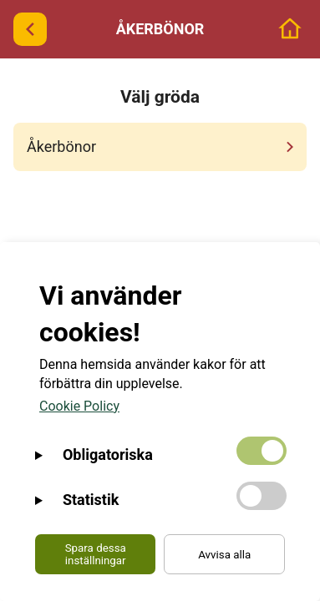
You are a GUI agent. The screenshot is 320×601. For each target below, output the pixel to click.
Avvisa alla (224, 554)
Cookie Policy (79, 406)
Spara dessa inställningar (95, 554)
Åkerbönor (163, 147)
